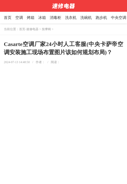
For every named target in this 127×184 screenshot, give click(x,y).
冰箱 (42, 18)
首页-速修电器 (29, 29)
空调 (19, 18)
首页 (7, 18)
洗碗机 (86, 18)
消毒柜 (55, 18)
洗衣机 (71, 18)
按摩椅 (46, 29)
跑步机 (101, 18)
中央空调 (118, 18)
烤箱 (30, 18)
